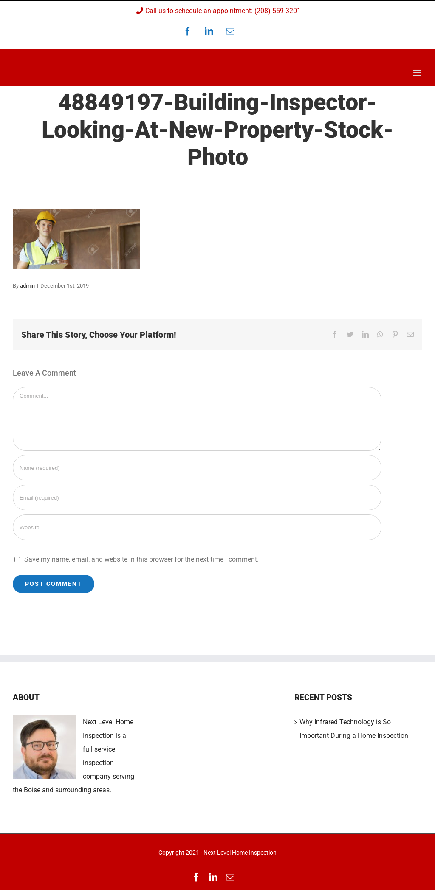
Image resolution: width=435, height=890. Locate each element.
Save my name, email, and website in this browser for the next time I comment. (141, 559)
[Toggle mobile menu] (417, 72)
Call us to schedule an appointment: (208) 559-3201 (217, 11)
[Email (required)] (197, 497)
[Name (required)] (197, 467)
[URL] (197, 527)
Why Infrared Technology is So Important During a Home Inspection (353, 729)
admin (27, 286)
